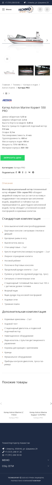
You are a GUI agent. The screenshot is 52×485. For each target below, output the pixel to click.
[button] (26, 158)
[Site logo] (26, 9)
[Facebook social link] (16, 172)
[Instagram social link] (40, 9)
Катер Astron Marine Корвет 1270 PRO (38, 413)
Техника (16, 84)
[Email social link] (19, 172)
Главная (6, 84)
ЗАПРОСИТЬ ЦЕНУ (12, 157)
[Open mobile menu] (7, 9)
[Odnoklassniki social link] (22, 172)
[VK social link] (29, 172)
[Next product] (9, 93)
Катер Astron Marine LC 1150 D (13, 413)
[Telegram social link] (33, 172)
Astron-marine (8, 87)
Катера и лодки (30, 84)
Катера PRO (24, 87)
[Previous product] (3, 93)
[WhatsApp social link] (47, 9)
